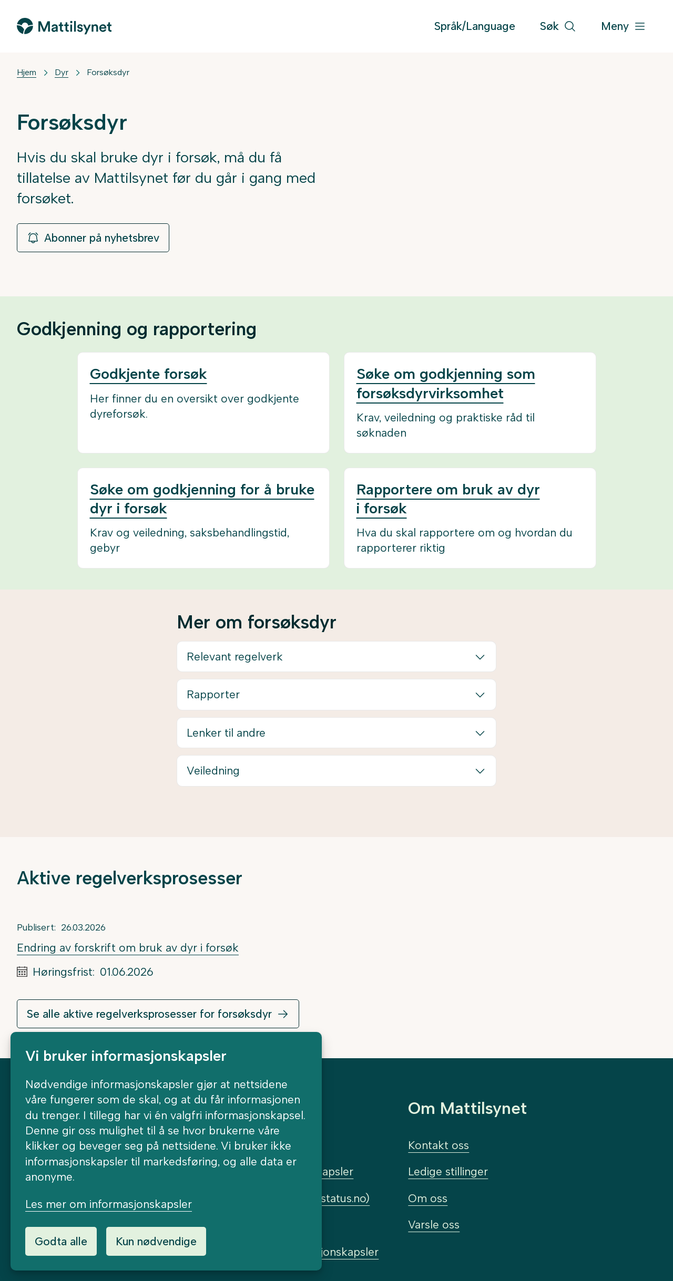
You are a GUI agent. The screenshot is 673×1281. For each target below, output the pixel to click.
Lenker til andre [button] (226, 732)
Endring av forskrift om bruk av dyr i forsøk (128, 947)
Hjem (26, 72)
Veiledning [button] (213, 770)
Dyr (61, 72)
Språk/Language (474, 26)
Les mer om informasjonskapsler (108, 1204)
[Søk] (558, 26)
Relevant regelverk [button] (235, 656)
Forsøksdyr (108, 72)
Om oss (427, 1198)
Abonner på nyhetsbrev (93, 237)
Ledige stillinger (448, 1171)
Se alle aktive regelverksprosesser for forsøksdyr (149, 1013)
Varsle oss (434, 1224)
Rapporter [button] (213, 694)
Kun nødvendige (156, 1241)
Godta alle (61, 1241)
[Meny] (623, 26)
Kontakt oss (438, 1145)
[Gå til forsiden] (64, 26)
